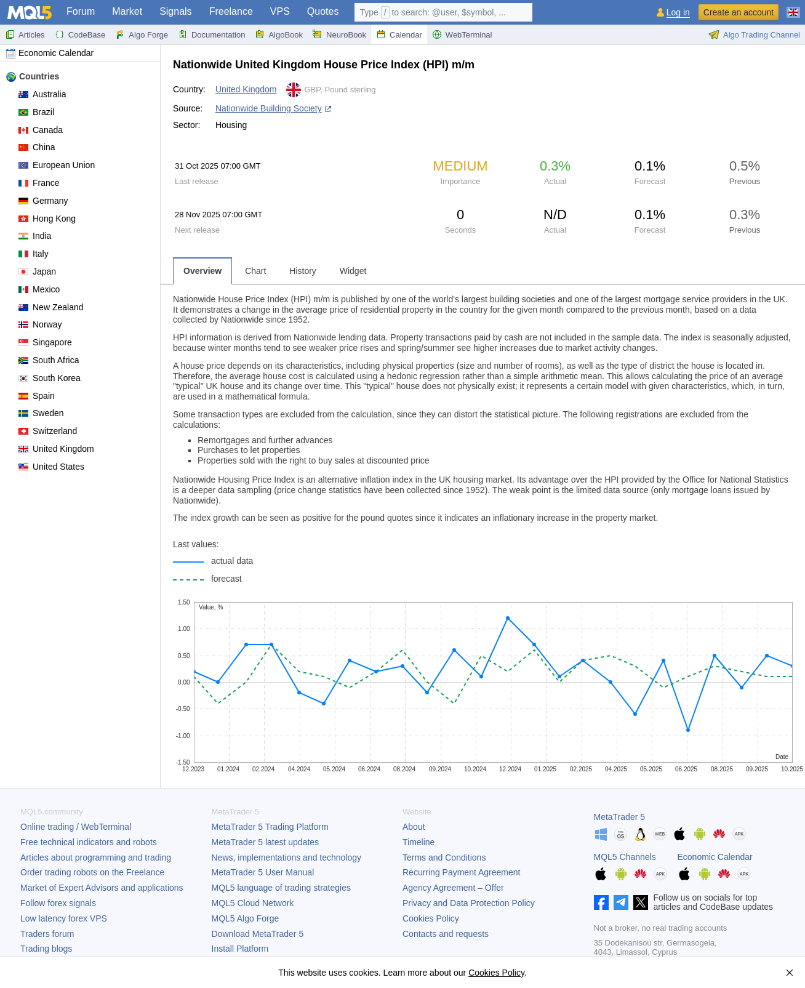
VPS (280, 11)
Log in (678, 12)
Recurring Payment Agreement (461, 872)
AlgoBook (279, 34)
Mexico (39, 289)
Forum (80, 11)
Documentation (211, 34)
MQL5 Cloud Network (253, 903)
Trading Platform (270, 827)
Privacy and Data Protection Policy (468, 903)
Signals (175, 11)
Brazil (36, 112)
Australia (42, 94)
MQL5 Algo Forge (245, 918)
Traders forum (47, 934)
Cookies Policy (430, 918)
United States (51, 467)
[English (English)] (793, 7)
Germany (43, 201)
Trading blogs (46, 949)
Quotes (323, 11)
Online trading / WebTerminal (75, 827)
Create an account (738, 12)
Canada (40, 130)
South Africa (48, 360)
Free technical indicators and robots (88, 842)
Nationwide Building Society (268, 108)
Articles (25, 34)
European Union (56, 165)
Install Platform (240, 949)
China (36, 147)
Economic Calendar (50, 53)
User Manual (263, 872)
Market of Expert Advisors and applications (101, 888)
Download (258, 934)
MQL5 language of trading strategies (281, 888)
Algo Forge (141, 34)
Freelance (231, 11)
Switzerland (47, 431)
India (34, 236)
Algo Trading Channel (754, 34)
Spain (36, 396)
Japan (37, 271)
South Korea (49, 378)
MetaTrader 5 (620, 817)
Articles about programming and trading (95, 857)
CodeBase (80, 34)
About (413, 827)
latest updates (265, 842)
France (39, 183)
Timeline (418, 842)
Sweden (41, 413)
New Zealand (51, 307)
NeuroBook (339, 34)
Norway (40, 324)
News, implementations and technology (287, 857)
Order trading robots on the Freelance (92, 872)
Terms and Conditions (444, 857)
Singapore (45, 342)
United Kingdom (56, 449)
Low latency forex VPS (63, 918)
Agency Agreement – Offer (453, 888)
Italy (33, 254)
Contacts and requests (445, 934)
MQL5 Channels (625, 857)
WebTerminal (462, 34)
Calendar (399, 34)
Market (127, 11)
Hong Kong (47, 218)
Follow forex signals (58, 903)
